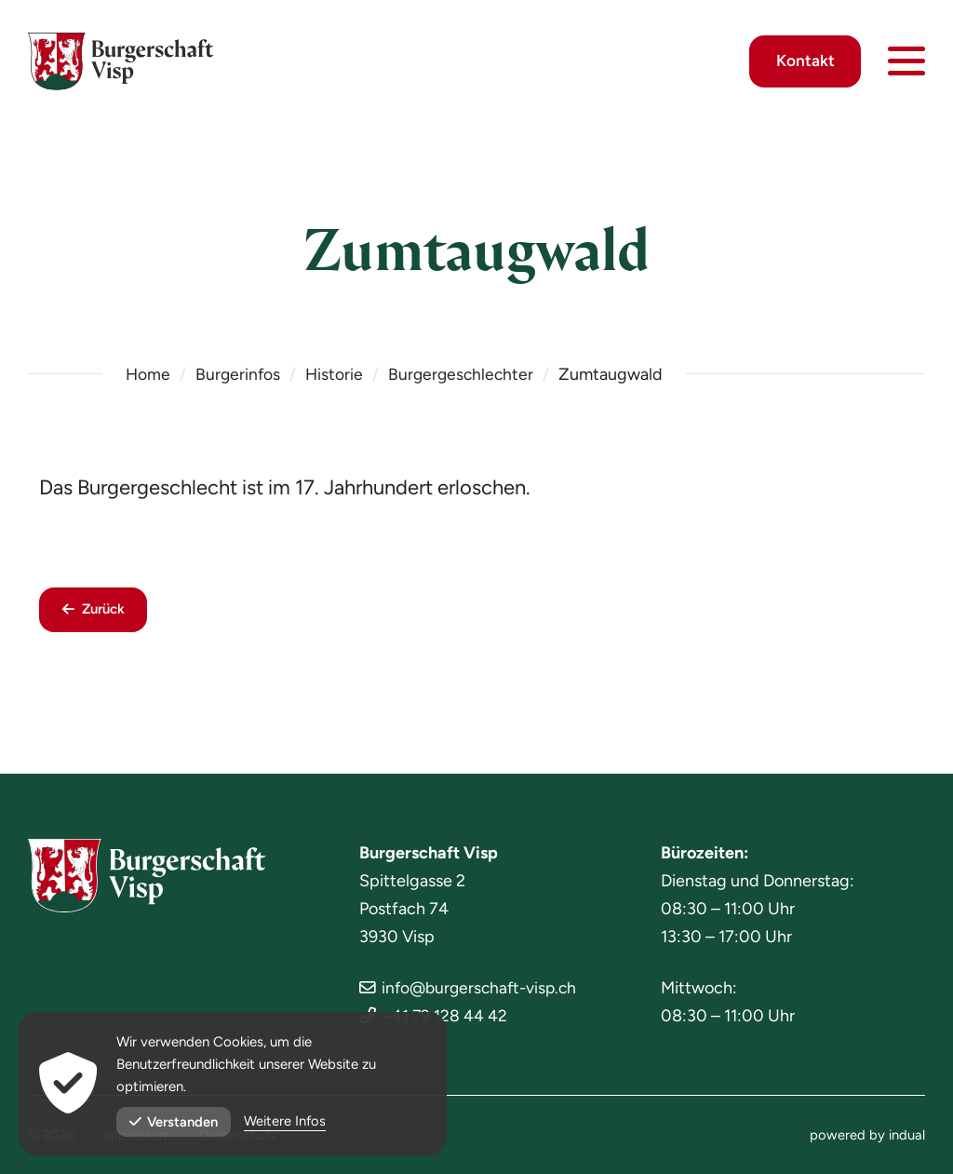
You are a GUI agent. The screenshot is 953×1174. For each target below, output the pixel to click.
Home (148, 374)
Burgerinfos (239, 374)
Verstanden (174, 1121)
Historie (337, 374)
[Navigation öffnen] (906, 65)
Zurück (106, 610)
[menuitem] (867, 1135)
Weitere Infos (286, 1121)
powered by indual (867, 1135)
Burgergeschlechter (466, 374)
